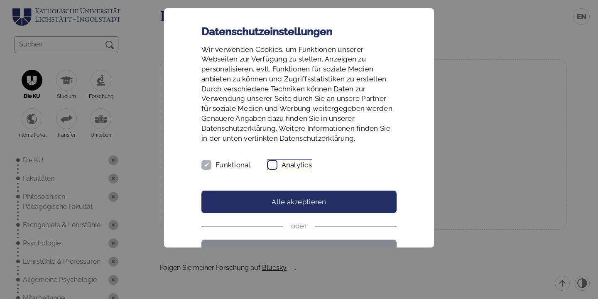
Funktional (233, 165)
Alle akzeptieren (299, 202)
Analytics (297, 165)
